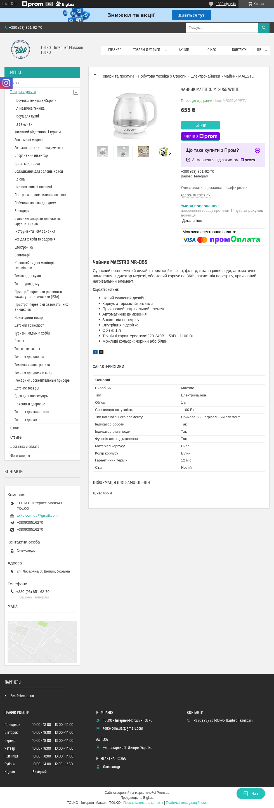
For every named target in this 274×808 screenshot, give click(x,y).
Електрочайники (205, 76)
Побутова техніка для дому (35, 203)
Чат (250, 793)
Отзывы (16, 437)
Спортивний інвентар (31, 155)
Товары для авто (27, 420)
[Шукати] (264, 28)
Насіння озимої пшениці (33, 187)
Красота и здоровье (30, 404)
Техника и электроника (32, 365)
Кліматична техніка (30, 108)
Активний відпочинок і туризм (38, 132)
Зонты (19, 341)
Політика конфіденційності (186, 803)
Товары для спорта (29, 357)
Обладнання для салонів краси (39, 171)
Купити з (200, 136)
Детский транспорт (29, 325)
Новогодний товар (29, 318)
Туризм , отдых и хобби (32, 333)
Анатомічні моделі (28, 140)
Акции (184, 50)
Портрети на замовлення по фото (40, 195)
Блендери (22, 211)
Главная (115, 50)
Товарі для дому (27, 284)
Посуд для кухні (27, 116)
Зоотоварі (22, 255)
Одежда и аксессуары (32, 396)
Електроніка (24, 247)
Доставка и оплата (24, 446)
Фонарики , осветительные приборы (42, 380)
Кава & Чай (23, 124)
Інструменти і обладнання (35, 231)
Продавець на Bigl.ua (137, 798)
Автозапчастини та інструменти (39, 148)
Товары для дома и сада (34, 373)
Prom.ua (163, 793)
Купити (200, 125)
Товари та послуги (117, 76)
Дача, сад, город (27, 164)
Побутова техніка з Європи (162, 76)
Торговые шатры (27, 349)
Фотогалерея (20, 456)
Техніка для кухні (28, 276)
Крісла (20, 179)
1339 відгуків (226, 4)
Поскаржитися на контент (143, 803)
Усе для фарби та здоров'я (35, 239)
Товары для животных (32, 412)
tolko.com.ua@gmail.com (37, 515)
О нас (211, 50)
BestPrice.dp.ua (22, 696)
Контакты (239, 50)
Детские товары (27, 388)
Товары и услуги (146, 50)
